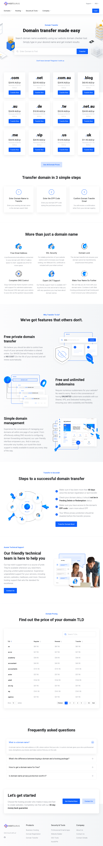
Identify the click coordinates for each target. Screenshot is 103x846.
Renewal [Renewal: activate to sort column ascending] (58, 624)
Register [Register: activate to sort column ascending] (37, 624)
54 (89, 685)
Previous (60, 685)
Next (93, 685)
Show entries (15, 685)
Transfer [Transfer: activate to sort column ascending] (79, 624)
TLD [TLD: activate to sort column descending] (10, 624)
